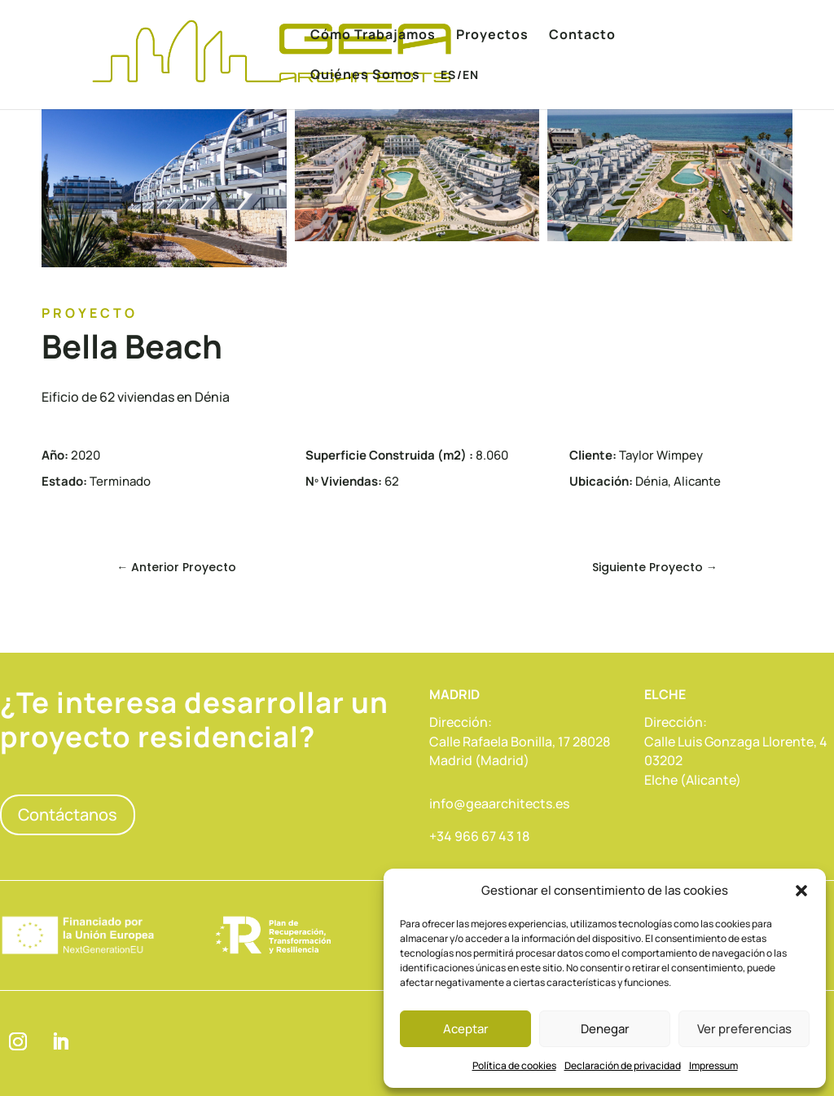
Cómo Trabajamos (373, 36)
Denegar (605, 1028)
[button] (801, 891)
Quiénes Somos (365, 75)
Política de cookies (514, 1065)
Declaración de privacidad (622, 1065)
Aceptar (466, 1028)
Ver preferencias (744, 1028)
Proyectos (492, 36)
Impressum (713, 1065)
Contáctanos (67, 814)
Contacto (582, 36)
